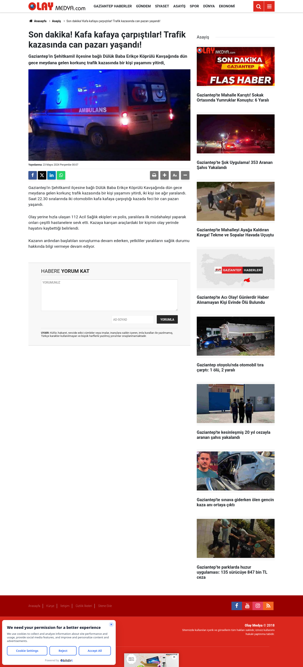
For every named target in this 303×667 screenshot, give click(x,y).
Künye (50, 606)
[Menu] (269, 6)
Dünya (209, 6)
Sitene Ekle (105, 606)
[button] (164, 175)
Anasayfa (37, 21)
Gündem (143, 6)
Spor (194, 6)
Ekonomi (227, 6)
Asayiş (179, 6)
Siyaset (162, 6)
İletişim (64, 606)
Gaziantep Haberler (113, 6)
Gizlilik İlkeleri (84, 606)
